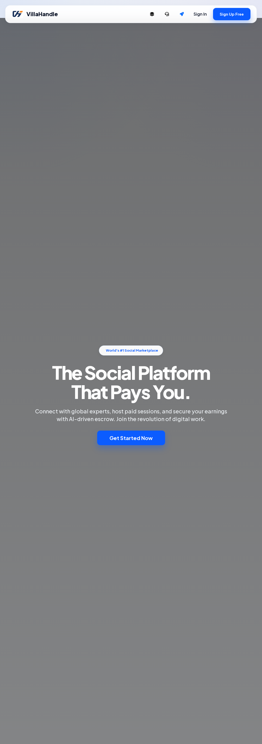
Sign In (200, 14)
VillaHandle (35, 14)
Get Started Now (131, 438)
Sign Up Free (232, 14)
